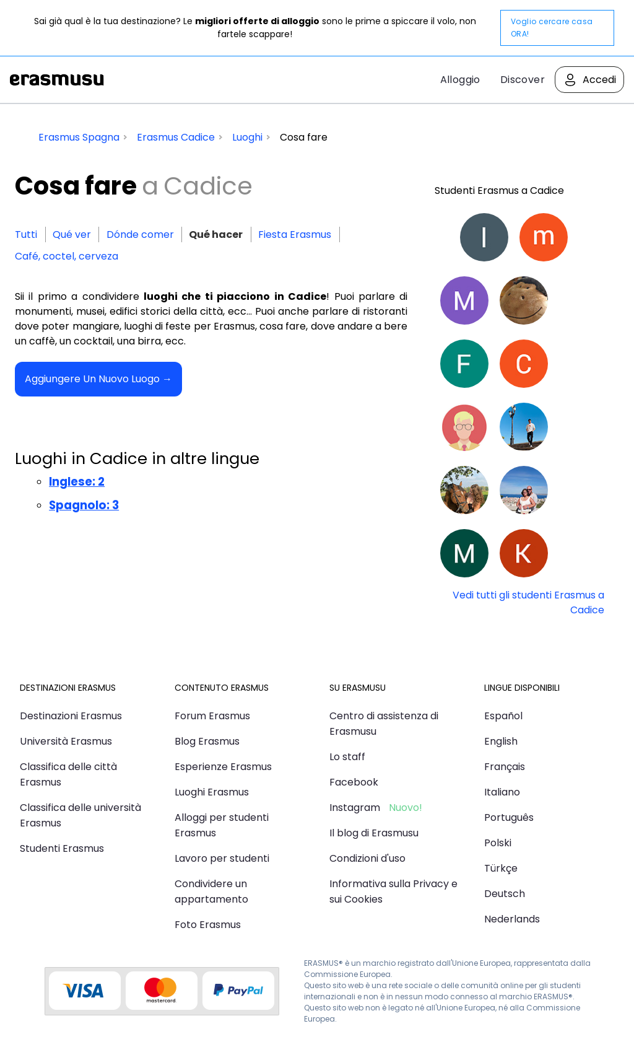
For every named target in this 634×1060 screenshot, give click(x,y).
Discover (522, 79)
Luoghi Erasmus (212, 792)
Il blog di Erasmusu (374, 833)
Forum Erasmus (212, 716)
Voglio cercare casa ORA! (552, 27)
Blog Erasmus (207, 741)
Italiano (502, 792)
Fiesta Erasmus (294, 234)
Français (504, 767)
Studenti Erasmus (62, 848)
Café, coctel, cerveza (66, 256)
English (501, 741)
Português (509, 817)
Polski (497, 843)
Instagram (354, 807)
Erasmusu (57, 80)
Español (503, 716)
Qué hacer (216, 234)
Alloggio (460, 79)
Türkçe (501, 868)
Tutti (26, 234)
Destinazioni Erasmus (71, 716)
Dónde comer (140, 234)
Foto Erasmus (208, 925)
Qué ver (72, 234)
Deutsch (504, 894)
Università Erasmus (66, 741)
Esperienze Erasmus (223, 767)
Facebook (353, 782)
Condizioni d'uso (367, 858)
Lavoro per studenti (222, 858)
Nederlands (512, 919)
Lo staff (347, 757)
